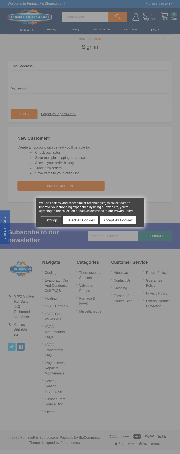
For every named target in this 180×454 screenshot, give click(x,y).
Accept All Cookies (118, 220)
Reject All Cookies (80, 220)
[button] (5, 227)
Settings (51, 220)
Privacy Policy (123, 211)
